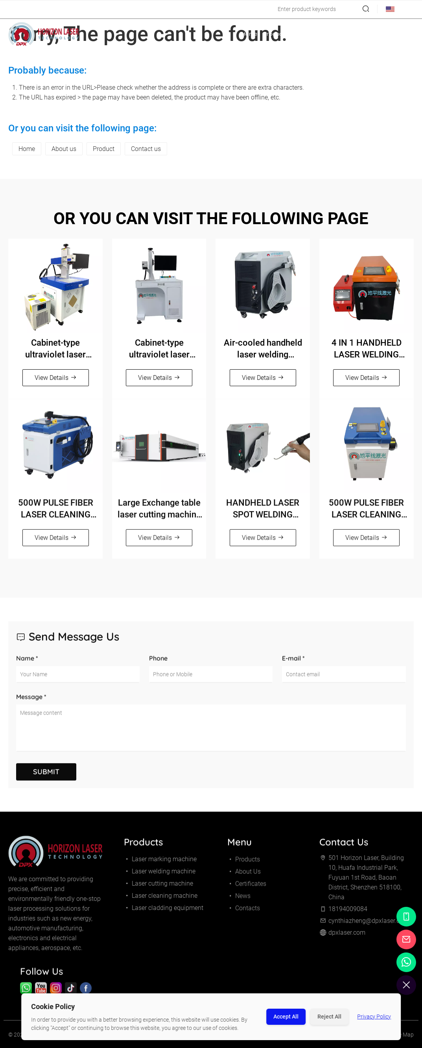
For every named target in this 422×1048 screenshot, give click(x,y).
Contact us (146, 149)
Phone (158, 666)
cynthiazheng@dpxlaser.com (95, 9)
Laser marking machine (160, 862)
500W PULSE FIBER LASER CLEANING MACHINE (55, 512)
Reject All (329, 1016)
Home (249, 33)
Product (103, 149)
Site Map (403, 1038)
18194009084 (29, 9)
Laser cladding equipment (163, 911)
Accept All (286, 1016)
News (374, 33)
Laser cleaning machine (160, 899)
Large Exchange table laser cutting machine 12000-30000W (159, 512)
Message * (31, 704)
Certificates (346, 33)
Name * (27, 666)
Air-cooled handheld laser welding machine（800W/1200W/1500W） (263, 349)
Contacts (399, 33)
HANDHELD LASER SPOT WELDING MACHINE (262, 512)
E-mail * (293, 666)
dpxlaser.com (346, 936)
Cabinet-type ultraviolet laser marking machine (55, 349)
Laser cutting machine (158, 887)
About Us (312, 33)
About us (64, 149)
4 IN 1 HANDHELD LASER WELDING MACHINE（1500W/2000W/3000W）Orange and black (366, 349)
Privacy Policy (374, 1016)
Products (279, 34)
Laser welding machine (159, 875)
